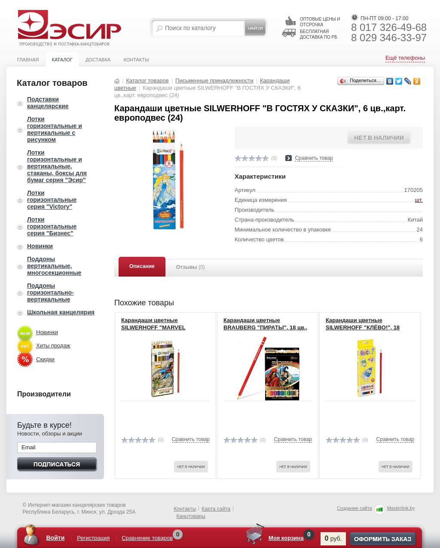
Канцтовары (191, 516)
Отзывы (190, 267)
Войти (55, 537)
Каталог (62, 59)
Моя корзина (286, 538)
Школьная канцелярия (61, 312)
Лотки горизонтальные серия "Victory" (51, 199)
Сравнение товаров (147, 538)
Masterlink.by (401, 508)
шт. (419, 200)
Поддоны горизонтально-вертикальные (50, 292)
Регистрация (93, 538)
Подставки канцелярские (47, 103)
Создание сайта (354, 508)
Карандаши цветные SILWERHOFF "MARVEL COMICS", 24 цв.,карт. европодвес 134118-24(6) (155, 331)
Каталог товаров (147, 80)
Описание (142, 266)
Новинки (40, 246)
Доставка (98, 59)
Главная (28, 59)
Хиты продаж (53, 345)
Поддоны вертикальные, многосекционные (54, 266)
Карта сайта (216, 509)
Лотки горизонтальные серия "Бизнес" (51, 226)
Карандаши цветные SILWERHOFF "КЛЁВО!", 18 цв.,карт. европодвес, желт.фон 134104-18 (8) (369, 331)
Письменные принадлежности (214, 80)
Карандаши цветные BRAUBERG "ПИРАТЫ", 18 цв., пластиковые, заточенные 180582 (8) (265, 331)
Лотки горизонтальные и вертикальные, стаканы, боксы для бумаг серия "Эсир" (57, 166)
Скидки (45, 359)
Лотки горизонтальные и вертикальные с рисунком (54, 129)
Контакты (136, 59)
